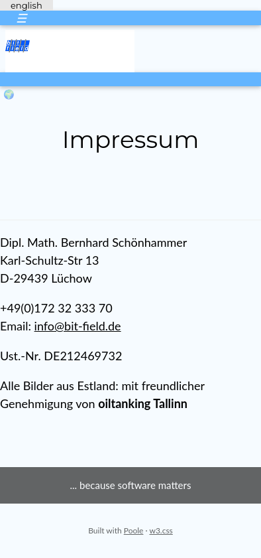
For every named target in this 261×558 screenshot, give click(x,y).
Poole (134, 530)
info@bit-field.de (77, 325)
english (26, 5)
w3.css (160, 530)
